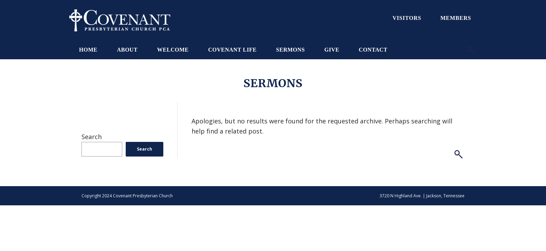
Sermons (290, 50)
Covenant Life (232, 50)
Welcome (173, 50)
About (127, 50)
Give (331, 50)
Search (91, 136)
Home (88, 50)
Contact (373, 50)
